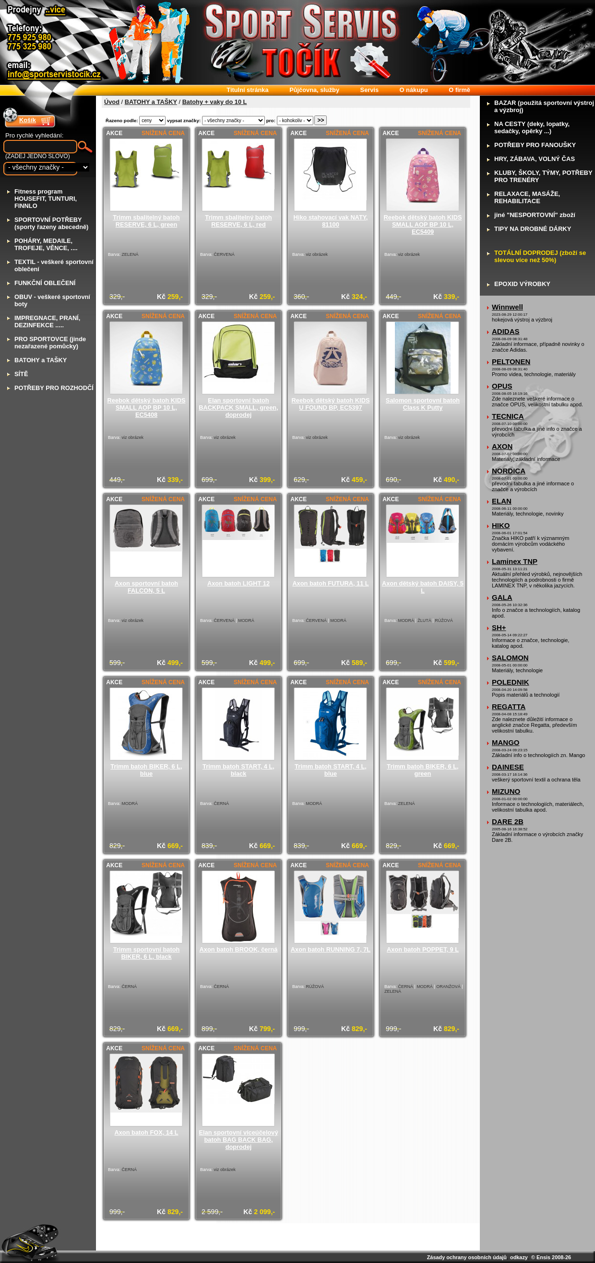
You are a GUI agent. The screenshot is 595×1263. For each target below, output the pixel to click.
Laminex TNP (514, 561)
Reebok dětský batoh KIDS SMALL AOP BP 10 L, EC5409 (423, 224)
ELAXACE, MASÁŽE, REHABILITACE (527, 197)
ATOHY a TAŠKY (40, 360)
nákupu (414, 89)
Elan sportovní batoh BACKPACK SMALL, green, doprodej (238, 407)
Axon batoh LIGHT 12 (238, 583)
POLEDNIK (510, 682)
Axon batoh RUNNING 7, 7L (330, 949)
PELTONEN (511, 361)
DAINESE (508, 767)
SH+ (499, 627)
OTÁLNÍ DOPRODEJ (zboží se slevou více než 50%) (540, 256)
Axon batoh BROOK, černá (239, 949)
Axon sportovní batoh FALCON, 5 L (146, 587)
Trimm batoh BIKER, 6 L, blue (146, 770)
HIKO (501, 525)
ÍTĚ (21, 374)
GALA (502, 597)
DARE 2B (508, 821)
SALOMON (510, 658)
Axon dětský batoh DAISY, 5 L (423, 587)
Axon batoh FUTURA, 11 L (330, 583)
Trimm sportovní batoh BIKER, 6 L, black (146, 953)
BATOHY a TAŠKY (151, 101)
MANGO (506, 742)
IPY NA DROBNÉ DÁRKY (532, 228)
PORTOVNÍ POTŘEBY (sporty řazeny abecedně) (51, 223)
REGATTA (508, 706)
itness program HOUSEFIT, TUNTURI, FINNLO (45, 198)
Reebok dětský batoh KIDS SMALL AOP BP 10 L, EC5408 (146, 407)
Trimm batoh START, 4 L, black (238, 770)
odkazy (519, 1257)
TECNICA (508, 416)
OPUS (502, 386)
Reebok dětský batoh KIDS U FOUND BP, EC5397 (331, 404)
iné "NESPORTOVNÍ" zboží (534, 214)
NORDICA (508, 471)
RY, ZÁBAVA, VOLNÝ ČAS (534, 158)
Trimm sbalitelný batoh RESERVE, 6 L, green (146, 221)
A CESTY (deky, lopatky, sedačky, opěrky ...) (532, 127)
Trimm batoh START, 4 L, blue (331, 770)
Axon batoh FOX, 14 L (146, 1132)
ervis (369, 89)
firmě (459, 89)
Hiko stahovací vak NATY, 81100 (331, 221)
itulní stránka (247, 89)
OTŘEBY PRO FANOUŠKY (535, 145)
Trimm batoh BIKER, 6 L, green (422, 770)
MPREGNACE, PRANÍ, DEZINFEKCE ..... (47, 321)
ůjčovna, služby (314, 89)
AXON (502, 446)
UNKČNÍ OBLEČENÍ (44, 283)
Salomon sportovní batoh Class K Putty (423, 404)
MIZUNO (506, 791)
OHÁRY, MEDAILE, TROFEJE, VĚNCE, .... (46, 244)
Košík (27, 120)
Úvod (111, 101)
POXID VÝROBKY (522, 283)
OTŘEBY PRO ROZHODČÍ (54, 387)
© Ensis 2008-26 (551, 1257)
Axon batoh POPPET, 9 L (423, 949)
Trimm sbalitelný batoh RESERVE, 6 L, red (238, 221)
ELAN (502, 501)
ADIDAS (506, 331)
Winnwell (507, 307)
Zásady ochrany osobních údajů (467, 1257)
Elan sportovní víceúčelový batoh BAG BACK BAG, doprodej (238, 1139)
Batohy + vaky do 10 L (214, 101)
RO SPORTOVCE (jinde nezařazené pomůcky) (50, 342)
